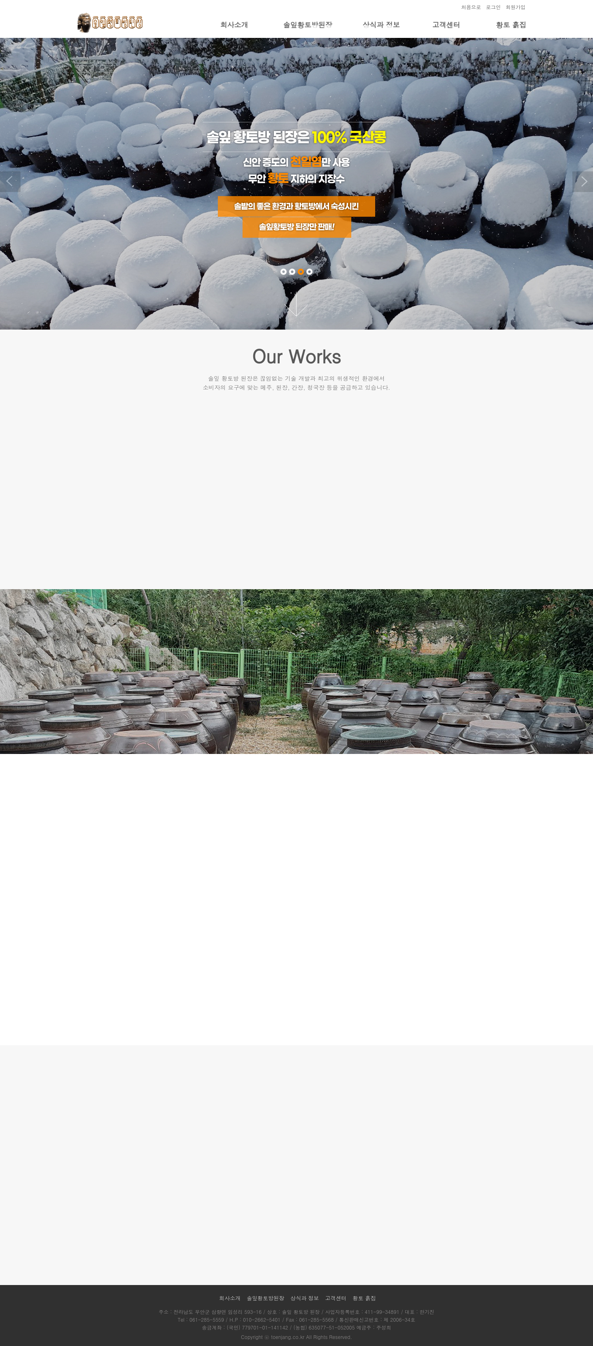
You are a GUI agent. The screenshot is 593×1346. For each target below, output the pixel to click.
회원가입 (515, 6)
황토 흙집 (511, 25)
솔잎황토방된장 (307, 25)
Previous (10, 181)
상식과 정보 (381, 25)
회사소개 (234, 25)
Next (582, 181)
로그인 (493, 6)
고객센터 (446, 25)
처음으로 (471, 6)
